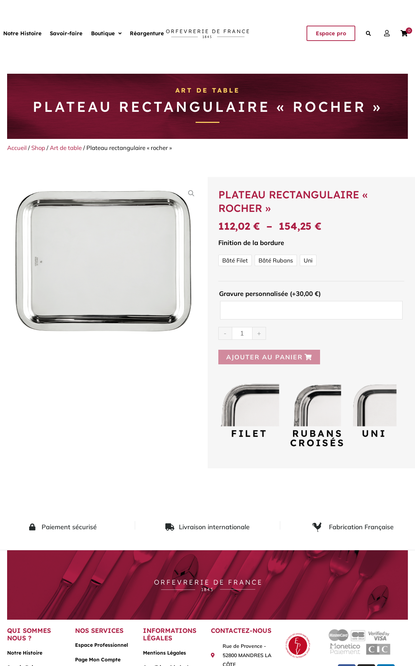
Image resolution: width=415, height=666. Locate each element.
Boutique (99, 33)
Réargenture (138, 33)
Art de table (207, 90)
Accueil (17, 147)
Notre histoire (24, 653)
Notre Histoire (21, 33)
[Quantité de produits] (242, 333)
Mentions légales (164, 653)
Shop (38, 147)
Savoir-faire (62, 33)
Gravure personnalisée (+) (270, 294)
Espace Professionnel (101, 645)
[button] (99, 33)
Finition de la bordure (251, 243)
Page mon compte (98, 660)
